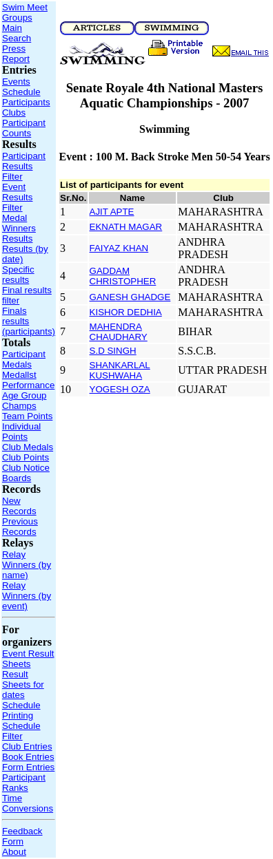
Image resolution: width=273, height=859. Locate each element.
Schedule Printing (21, 710)
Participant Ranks (24, 782)
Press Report (16, 53)
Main (12, 28)
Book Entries (28, 757)
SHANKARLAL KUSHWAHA (120, 370)
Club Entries (27, 746)
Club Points (25, 457)
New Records (19, 506)
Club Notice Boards (26, 473)
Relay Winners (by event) (26, 595)
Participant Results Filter (24, 166)
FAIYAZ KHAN (119, 248)
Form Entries (28, 767)
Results (17, 238)
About (14, 852)
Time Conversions (27, 803)
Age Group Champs (24, 400)
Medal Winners (19, 223)
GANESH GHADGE (130, 297)
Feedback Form (22, 836)
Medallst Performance (28, 380)
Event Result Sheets (28, 658)
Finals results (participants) (28, 321)
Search (16, 38)
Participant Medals (24, 359)
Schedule (21, 92)
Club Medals (27, 447)
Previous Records (20, 526)
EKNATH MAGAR (126, 227)
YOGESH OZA (120, 389)
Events (16, 81)
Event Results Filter (17, 197)
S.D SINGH (113, 351)
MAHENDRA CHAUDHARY (119, 331)
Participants (26, 102)
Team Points (27, 416)
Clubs (14, 112)
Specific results (18, 274)
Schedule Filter (21, 731)
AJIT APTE (112, 211)
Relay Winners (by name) (26, 564)
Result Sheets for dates (23, 684)
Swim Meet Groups (25, 12)
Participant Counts (24, 128)
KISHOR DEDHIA (126, 312)
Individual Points (21, 431)
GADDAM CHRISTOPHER (123, 276)
